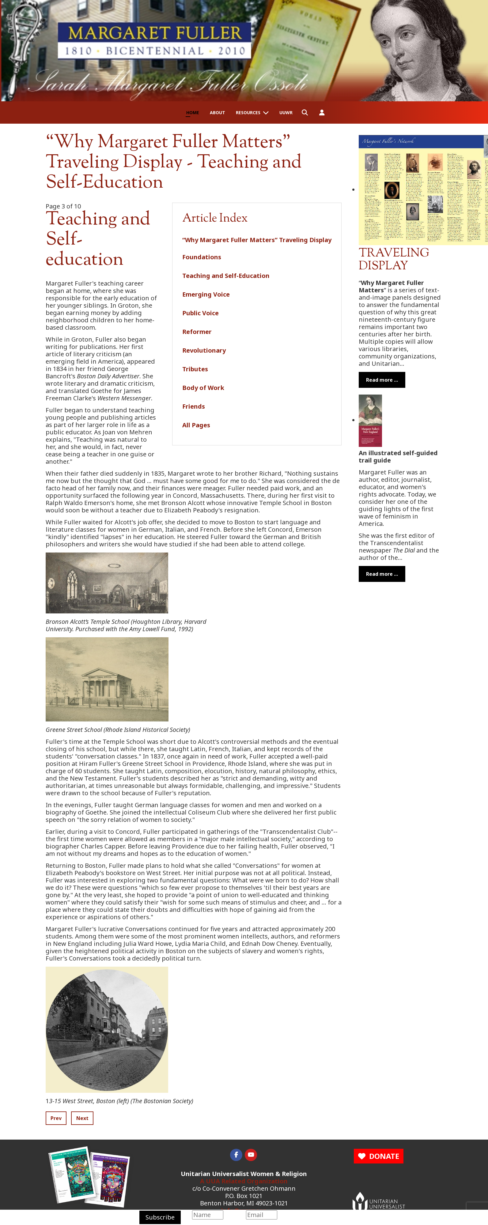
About (217, 112)
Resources (248, 112)
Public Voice (200, 313)
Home (192, 112)
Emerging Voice (206, 294)
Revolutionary (204, 350)
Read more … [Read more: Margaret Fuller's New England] (382, 574)
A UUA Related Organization (244, 1181)
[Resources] (267, 113)
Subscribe (160, 1217)
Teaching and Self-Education (226, 276)
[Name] (207, 1214)
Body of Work (203, 388)
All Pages (196, 425)
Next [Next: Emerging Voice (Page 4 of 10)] (82, 1118)
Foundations (201, 257)
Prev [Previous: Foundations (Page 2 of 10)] (56, 1118)
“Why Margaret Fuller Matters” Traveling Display (256, 240)
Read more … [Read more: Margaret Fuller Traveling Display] (382, 379)
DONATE (378, 1156)
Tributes (195, 369)
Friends (193, 406)
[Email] (261, 1214)
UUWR (286, 112)
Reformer (197, 332)
